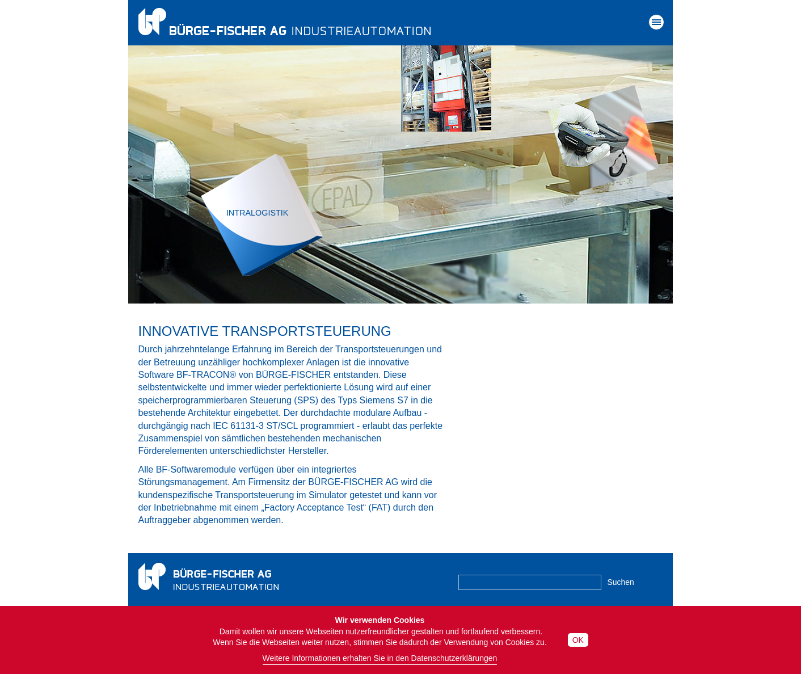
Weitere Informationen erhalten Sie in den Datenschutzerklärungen (380, 658)
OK (578, 639)
